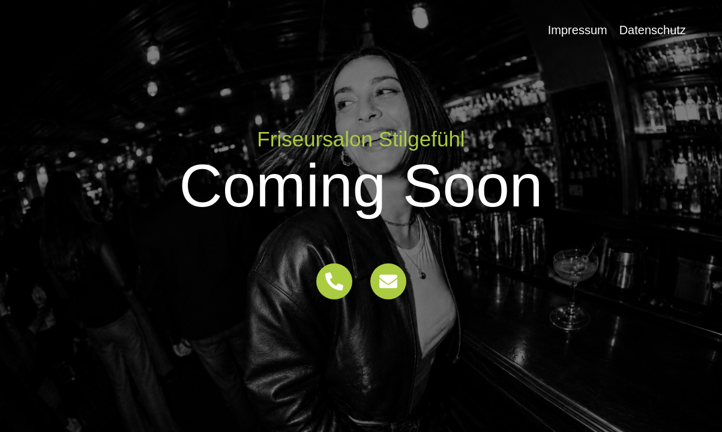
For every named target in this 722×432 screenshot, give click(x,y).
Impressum (577, 30)
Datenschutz (652, 30)
